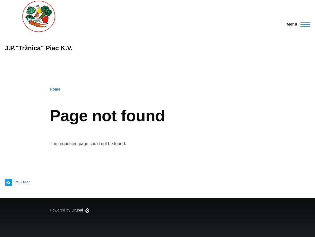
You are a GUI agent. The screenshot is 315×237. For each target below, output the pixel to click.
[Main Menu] (297, 24)
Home (55, 89)
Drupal (77, 210)
